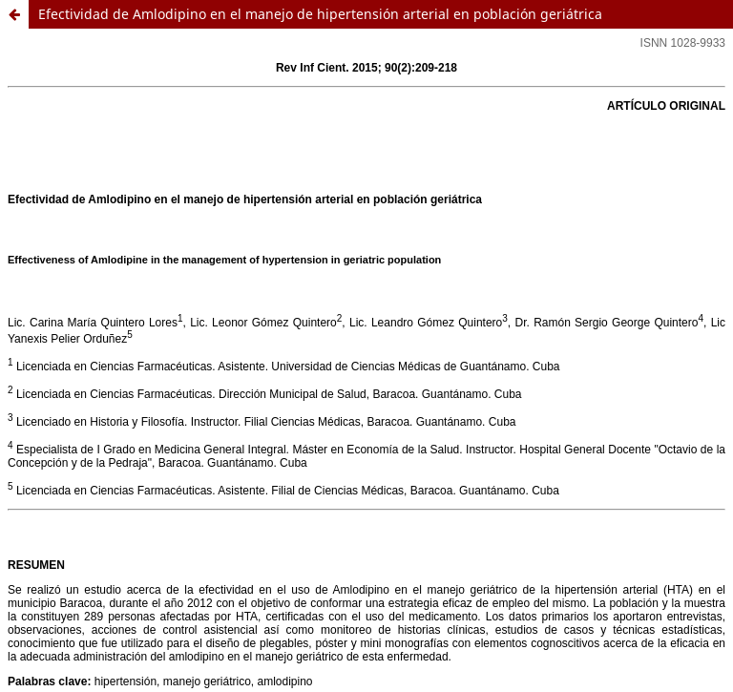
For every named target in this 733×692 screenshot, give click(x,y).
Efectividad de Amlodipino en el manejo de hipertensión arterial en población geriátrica (320, 14)
